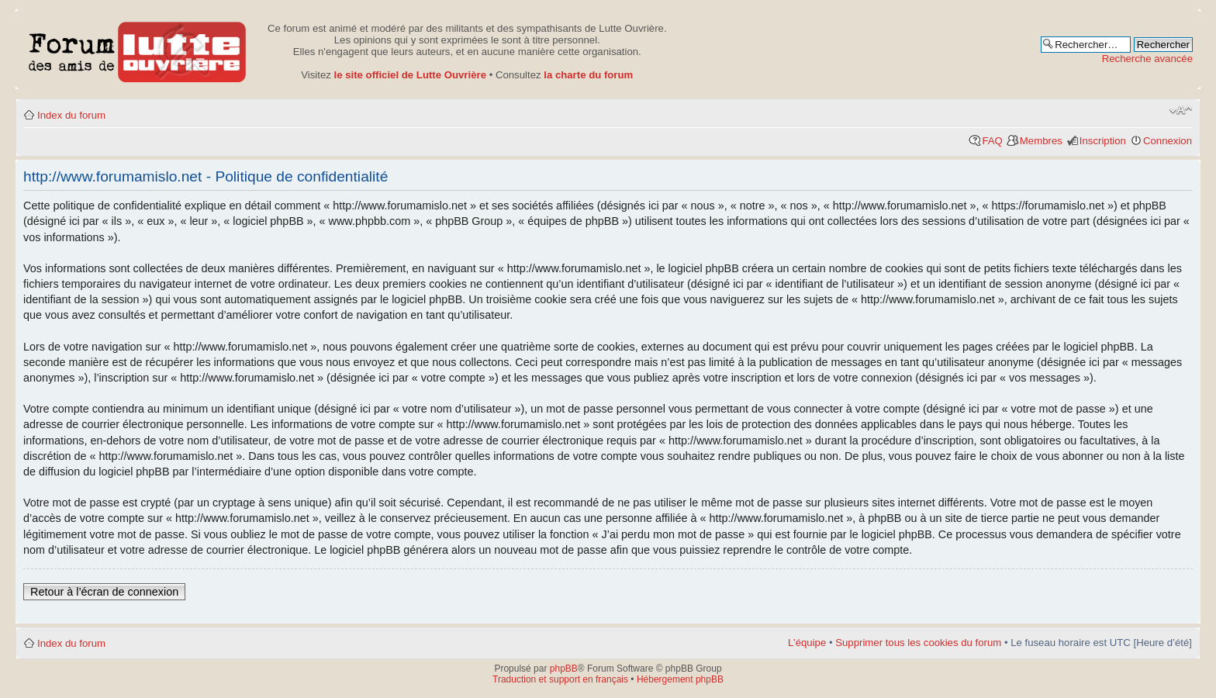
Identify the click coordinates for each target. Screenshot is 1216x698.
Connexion (1167, 141)
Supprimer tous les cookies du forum (918, 642)
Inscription (1103, 141)
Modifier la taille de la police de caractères (1180, 110)
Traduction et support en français (560, 679)
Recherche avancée (1147, 58)
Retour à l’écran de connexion (104, 592)
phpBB (564, 668)
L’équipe (807, 642)
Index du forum (71, 115)
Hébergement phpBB (680, 679)
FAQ (992, 141)
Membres (1041, 141)
